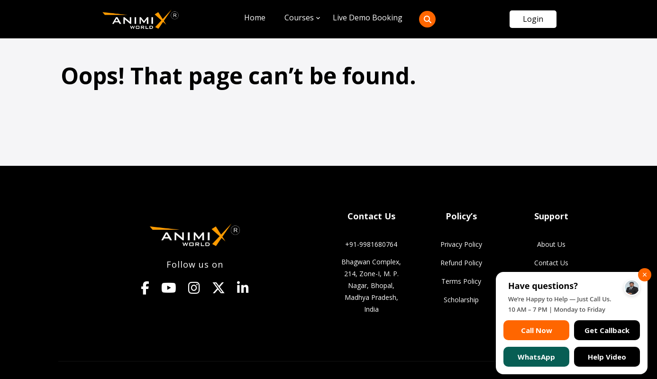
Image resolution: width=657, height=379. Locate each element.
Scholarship (461, 299)
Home (254, 17)
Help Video (607, 356)
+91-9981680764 (371, 244)
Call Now (536, 330)
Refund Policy (461, 262)
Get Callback (607, 330)
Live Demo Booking (367, 17)
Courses (299, 17)
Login (533, 19)
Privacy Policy (461, 244)
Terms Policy (461, 281)
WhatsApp (536, 356)
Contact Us (551, 262)
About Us (551, 244)
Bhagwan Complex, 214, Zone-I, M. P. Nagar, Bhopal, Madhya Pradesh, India (371, 285)
